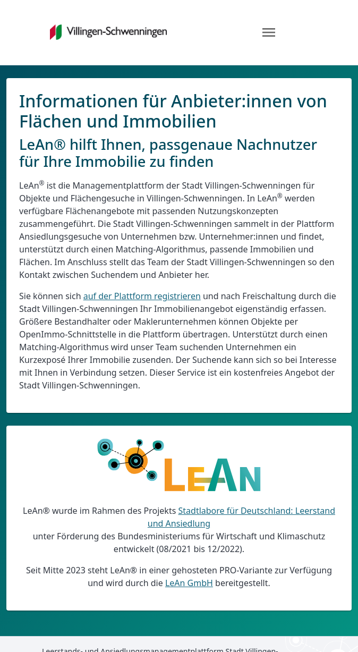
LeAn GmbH (189, 583)
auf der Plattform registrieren (142, 296)
